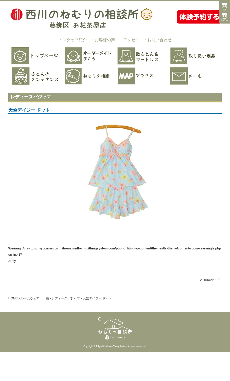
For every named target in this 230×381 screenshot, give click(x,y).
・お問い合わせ (157, 40)
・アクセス (129, 40)
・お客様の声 (103, 40)
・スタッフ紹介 (72, 40)
